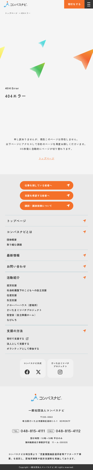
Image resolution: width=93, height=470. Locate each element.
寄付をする (74, 4)
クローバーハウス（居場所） (23, 305)
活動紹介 (13, 277)
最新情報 (13, 255)
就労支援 (12, 285)
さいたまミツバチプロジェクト (24, 310)
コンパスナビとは (19, 232)
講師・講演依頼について (38, 205)
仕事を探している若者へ (38, 185)
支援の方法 (15, 331)
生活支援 (12, 300)
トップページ (11, 13)
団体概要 (12, 239)
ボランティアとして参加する (23, 348)
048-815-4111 (33, 431)
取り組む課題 (14, 244)
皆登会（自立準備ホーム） (22, 315)
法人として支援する (18, 343)
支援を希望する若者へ (37, 195)
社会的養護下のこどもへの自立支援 (27, 290)
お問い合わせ (16, 266)
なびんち (12, 320)
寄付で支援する (15, 338)
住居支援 (12, 295)
